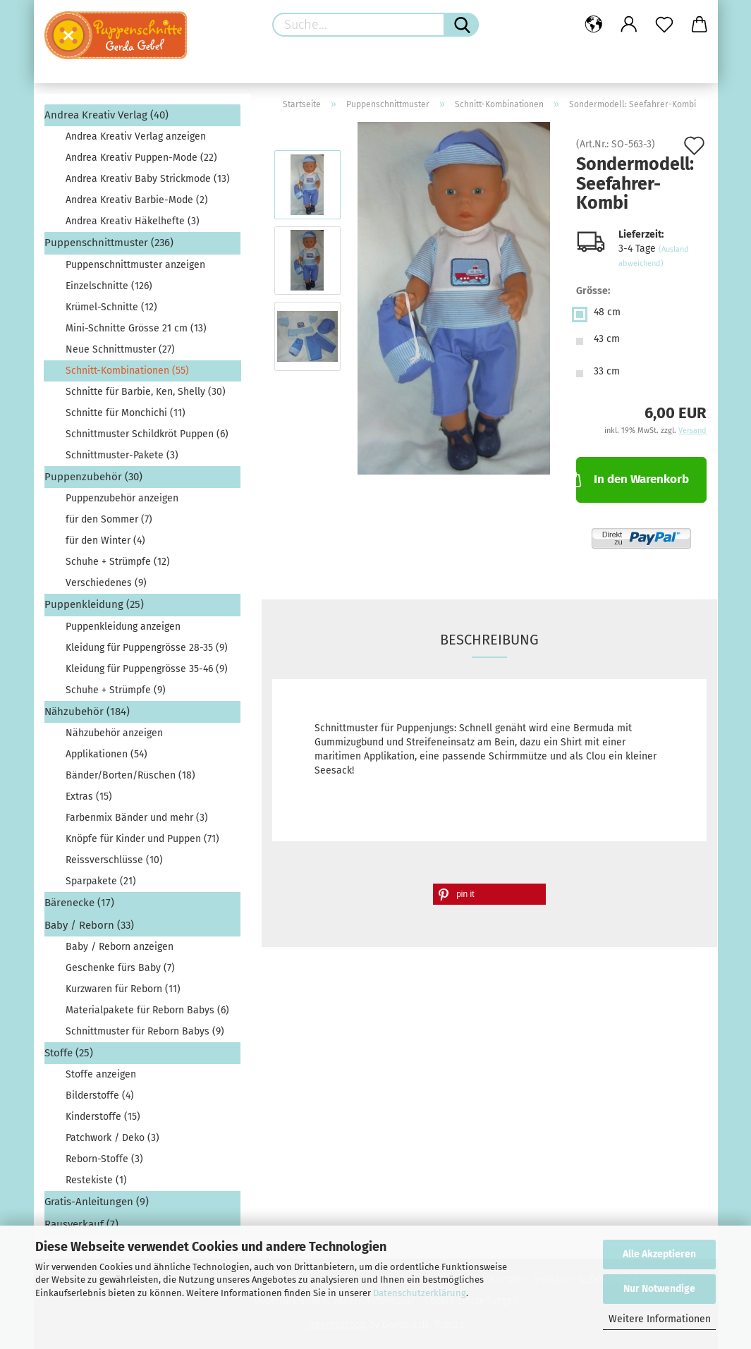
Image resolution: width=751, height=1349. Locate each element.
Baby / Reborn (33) (89, 925)
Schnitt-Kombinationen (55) (127, 371)
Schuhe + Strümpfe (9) (116, 690)
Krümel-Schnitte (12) (111, 307)
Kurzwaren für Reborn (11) (123, 989)
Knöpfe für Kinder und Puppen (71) (142, 839)
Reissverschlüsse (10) (114, 860)
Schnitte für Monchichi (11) (125, 413)
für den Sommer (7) (109, 519)
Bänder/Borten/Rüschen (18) (130, 775)
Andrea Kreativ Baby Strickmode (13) (148, 179)
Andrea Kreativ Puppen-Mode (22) (141, 158)
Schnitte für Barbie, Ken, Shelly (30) (146, 392)
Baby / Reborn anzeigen (119, 947)
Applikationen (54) (106, 754)
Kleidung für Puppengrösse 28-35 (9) (147, 648)
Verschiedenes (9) (106, 583)
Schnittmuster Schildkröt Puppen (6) (147, 434)
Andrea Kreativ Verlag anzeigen (136, 136)
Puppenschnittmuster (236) (108, 242)
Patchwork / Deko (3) (112, 1138)
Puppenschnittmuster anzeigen (135, 265)
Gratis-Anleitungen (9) (96, 1201)
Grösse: (593, 291)
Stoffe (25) (68, 1052)
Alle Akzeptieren (659, 1254)
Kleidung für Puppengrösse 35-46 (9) (147, 669)
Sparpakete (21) (101, 881)
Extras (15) (89, 796)
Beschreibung (489, 639)
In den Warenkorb (632, 478)
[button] (489, 894)
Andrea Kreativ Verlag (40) (106, 115)
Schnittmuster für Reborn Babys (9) (145, 1031)
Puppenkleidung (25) (94, 604)
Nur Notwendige (659, 1289)
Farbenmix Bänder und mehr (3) (137, 818)
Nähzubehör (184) (87, 711)
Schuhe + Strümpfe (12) (118, 562)
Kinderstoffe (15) (103, 1117)
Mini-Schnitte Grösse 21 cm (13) (136, 328)
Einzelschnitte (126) (109, 286)
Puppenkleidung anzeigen (123, 627)
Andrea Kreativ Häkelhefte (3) (133, 221)
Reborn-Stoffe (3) (104, 1159)
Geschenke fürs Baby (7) (120, 968)
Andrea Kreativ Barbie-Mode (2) (137, 200)
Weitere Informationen (660, 1319)
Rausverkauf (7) (81, 1224)
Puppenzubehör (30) (93, 476)
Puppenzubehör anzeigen (122, 498)
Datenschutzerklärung (419, 1293)
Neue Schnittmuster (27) (120, 349)
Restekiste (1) (96, 1180)
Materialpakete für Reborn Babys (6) (147, 1010)
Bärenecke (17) (79, 902)
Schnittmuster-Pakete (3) (122, 455)
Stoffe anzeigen (101, 1074)
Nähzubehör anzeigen (114, 733)
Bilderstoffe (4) (100, 1095)
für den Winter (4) (105, 541)
